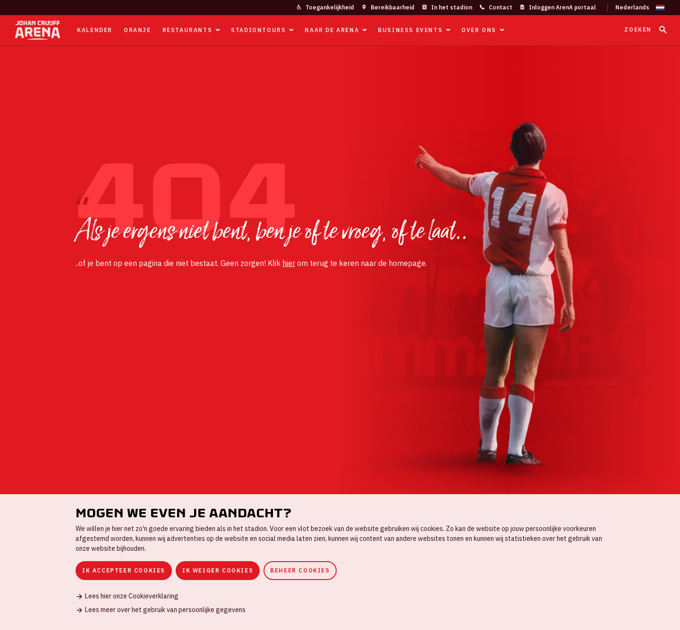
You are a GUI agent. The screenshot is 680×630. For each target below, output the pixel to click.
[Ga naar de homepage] (37, 30)
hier (288, 263)
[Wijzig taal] (636, 7)
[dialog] (340, 562)
